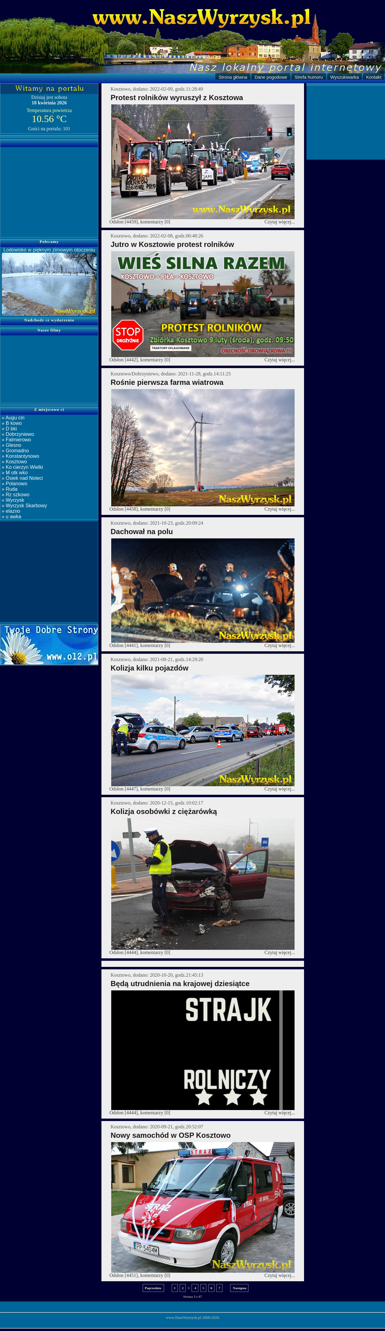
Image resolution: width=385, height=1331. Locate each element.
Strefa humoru (309, 77)
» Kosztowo (13, 461)
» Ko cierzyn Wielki (21, 467)
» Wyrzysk (12, 500)
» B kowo (11, 423)
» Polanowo (13, 483)
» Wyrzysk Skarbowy (23, 505)
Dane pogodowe (271, 77)
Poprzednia (153, 1288)
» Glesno (10, 445)
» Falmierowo (15, 439)
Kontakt (373, 77)
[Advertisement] (49, 188)
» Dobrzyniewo (17, 434)
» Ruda (8, 489)
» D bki (8, 428)
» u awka (10, 516)
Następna (239, 1288)
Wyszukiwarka (344, 77)
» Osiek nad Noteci (21, 478)
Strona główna (232, 77)
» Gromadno (14, 450)
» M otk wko (14, 472)
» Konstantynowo (19, 456)
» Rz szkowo (14, 494)
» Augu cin (12, 417)
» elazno (10, 511)
